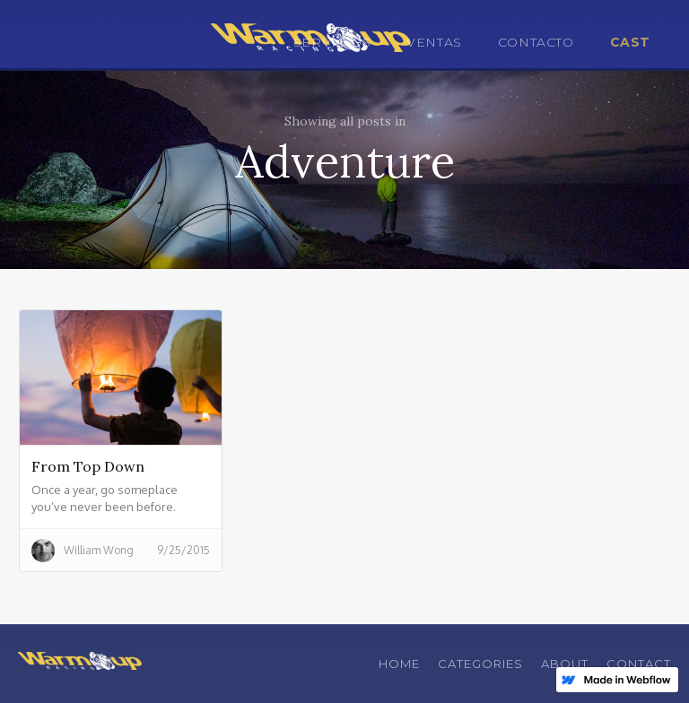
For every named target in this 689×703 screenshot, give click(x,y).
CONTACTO (536, 42)
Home (399, 663)
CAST (630, 42)
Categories (480, 663)
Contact (638, 663)
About (565, 663)
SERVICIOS (332, 42)
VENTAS (434, 42)
